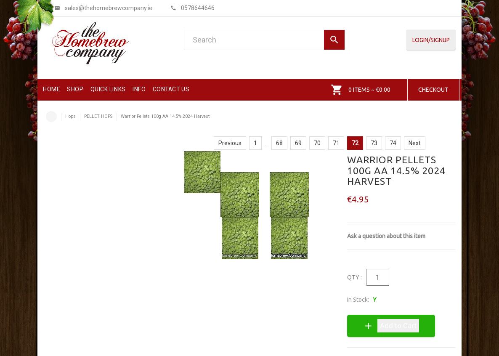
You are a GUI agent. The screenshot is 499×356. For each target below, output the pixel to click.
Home (51, 116)
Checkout (433, 89)
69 (298, 143)
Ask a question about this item (386, 236)
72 (355, 143)
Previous (230, 143)
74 (393, 143)
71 (336, 143)
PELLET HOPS (98, 116)
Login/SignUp (431, 40)
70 (317, 143)
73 (374, 143)
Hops (70, 116)
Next (415, 143)
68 (279, 143)
